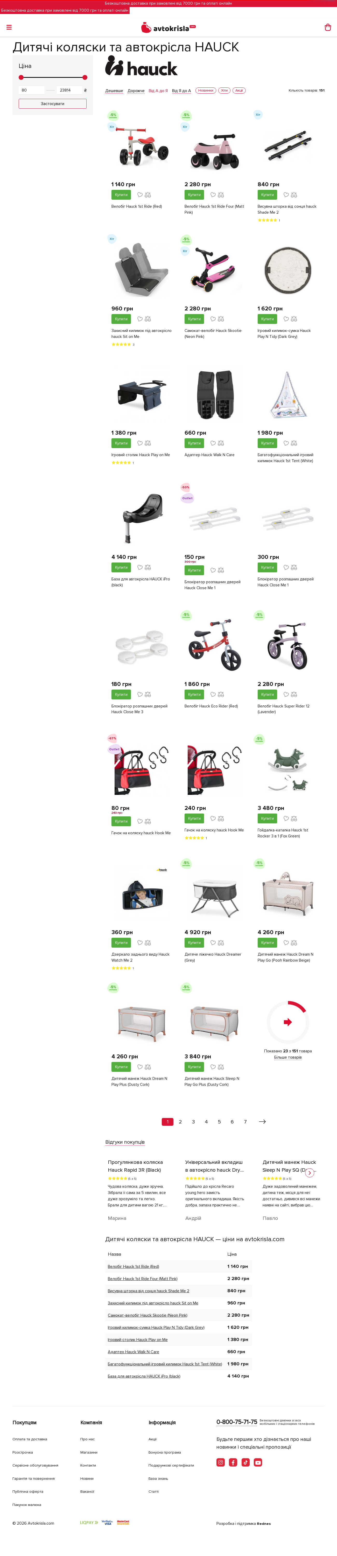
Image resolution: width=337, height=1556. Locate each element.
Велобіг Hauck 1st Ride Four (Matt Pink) (215, 210)
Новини (88, 1478)
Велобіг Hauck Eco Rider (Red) (212, 708)
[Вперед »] (262, 1126)
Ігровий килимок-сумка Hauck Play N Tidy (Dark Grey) (285, 335)
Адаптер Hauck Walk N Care (210, 456)
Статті (155, 1491)
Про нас (88, 1439)
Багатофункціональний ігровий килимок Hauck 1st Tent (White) (286, 459)
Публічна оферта (29, 1491)
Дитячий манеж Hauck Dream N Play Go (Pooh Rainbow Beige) (286, 961)
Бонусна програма (168, 1452)
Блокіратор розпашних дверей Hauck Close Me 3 (139, 712)
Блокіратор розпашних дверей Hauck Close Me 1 (213, 587)
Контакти (90, 1465)
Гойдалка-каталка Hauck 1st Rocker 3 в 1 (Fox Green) (283, 836)
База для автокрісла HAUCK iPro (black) (141, 584)
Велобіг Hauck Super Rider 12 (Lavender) (284, 712)
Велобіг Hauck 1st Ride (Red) (137, 207)
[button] (309, 1177)
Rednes (264, 1523)
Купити (121, 194)
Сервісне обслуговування (39, 1465)
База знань (160, 1478)
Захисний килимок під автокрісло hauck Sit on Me (136, 335)
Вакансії (88, 1491)
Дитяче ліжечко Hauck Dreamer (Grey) (214, 961)
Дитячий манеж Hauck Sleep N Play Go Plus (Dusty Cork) (212, 1086)
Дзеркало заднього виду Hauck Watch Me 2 (141, 961)
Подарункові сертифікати (175, 1465)
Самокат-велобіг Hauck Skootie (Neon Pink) (214, 335)
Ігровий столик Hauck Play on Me (141, 456)
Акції (153, 1439)
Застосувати (52, 103)
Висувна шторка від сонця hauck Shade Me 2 (287, 210)
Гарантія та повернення (37, 1478)
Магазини (90, 1452)
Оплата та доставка (32, 1439)
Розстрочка (24, 1452)
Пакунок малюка (29, 1504)
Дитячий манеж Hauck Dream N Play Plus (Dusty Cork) (140, 1086)
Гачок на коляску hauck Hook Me (141, 836)
